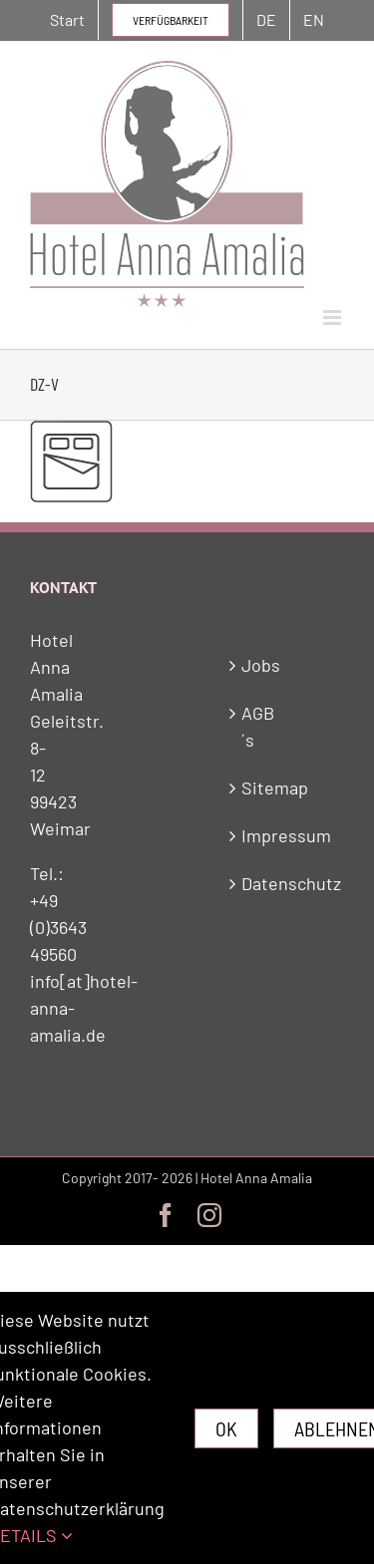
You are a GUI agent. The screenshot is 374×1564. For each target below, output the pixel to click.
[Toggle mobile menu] (333, 317)
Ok (226, 1428)
